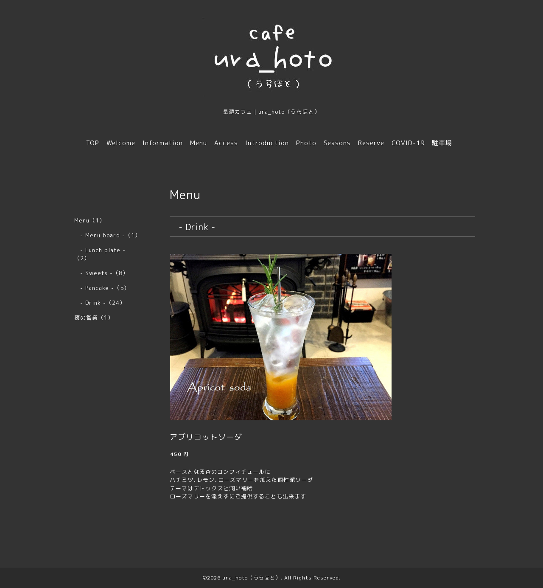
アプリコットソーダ (206, 437)
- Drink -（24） (100, 303)
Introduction (267, 142)
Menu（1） (89, 220)
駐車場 (442, 142)
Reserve (371, 142)
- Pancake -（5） (102, 288)
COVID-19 (408, 142)
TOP (92, 142)
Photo (306, 142)
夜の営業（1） (94, 317)
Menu (198, 142)
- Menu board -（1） (107, 235)
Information (163, 142)
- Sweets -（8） (101, 273)
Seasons (337, 142)
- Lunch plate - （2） (103, 254)
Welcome (120, 142)
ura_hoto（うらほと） (251, 577)
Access (226, 142)
